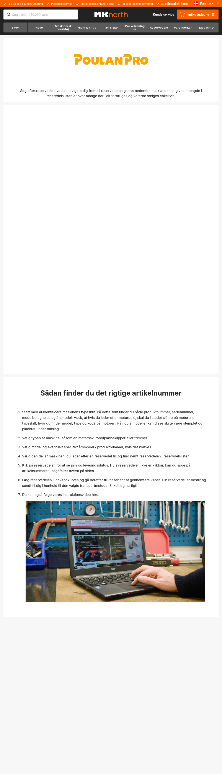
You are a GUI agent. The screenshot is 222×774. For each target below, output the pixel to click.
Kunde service (163, 14)
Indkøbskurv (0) (198, 14)
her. (95, 494)
